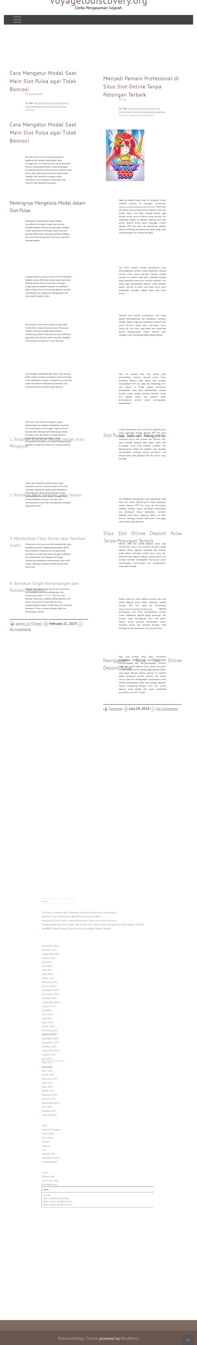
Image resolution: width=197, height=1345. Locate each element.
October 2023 (64, 1048)
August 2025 (63, 987)
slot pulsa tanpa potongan (141, 143)
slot (131, 130)
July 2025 (62, 990)
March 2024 (63, 1035)
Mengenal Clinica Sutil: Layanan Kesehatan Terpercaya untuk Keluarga (85, 961)
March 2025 (63, 1001)
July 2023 (62, 1057)
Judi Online (63, 1109)
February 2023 (64, 1071)
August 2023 (63, 1054)
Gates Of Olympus (65, 1106)
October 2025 (64, 981)
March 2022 (63, 1079)
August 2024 (63, 1020)
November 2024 (65, 1012)
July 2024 (62, 1023)
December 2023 (65, 1043)
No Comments (23, 604)
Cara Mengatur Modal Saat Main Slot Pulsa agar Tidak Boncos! (43, 111)
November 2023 (65, 1046)
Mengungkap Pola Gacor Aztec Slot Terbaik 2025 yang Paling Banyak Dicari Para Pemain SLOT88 (94, 963)
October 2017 (64, 1093)
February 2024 (64, 1037)
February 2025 (64, 1003)
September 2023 (65, 1051)
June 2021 (63, 1091)
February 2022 (64, 1082)
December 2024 (65, 1009)
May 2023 (62, 1062)
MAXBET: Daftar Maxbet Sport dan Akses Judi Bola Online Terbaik (83, 966)
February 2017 (64, 1096)
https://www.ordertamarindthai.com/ (138, 587)
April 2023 (63, 1065)
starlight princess (65, 1126)
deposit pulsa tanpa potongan (142, 139)
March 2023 (63, 1068)
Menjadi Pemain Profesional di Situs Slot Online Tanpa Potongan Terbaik (141, 120)
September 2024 (65, 1017)
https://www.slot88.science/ (69, 1159)
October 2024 (64, 1015)
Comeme (119, 679)
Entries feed (63, 1139)
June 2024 (63, 1026)
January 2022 (64, 1085)
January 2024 (64, 1040)
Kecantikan (63, 1112)
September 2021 (65, 1088)
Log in (61, 1136)
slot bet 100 (63, 1123)
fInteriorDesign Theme (78, 1338)
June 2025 (63, 992)
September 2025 (65, 984)
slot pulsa (47, 131)
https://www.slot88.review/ (69, 1157)
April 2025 (63, 998)
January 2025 (64, 1006)
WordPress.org (64, 1145)
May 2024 (62, 1029)
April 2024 (63, 1032)
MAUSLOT (48, 571)
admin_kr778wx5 (31, 598)
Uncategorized (41, 120)
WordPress (130, 1338)
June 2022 (63, 1074)
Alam (61, 1104)
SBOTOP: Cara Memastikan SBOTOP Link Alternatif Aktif (79, 958)
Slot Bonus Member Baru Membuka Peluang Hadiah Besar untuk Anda (85, 955)
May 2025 (62, 995)
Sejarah (61, 1118)
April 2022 (63, 1077)
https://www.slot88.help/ (68, 1154)
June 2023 (63, 1060)
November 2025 (65, 978)
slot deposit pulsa (45, 129)
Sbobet (61, 1115)
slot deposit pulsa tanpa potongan (146, 141)
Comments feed (64, 1142)
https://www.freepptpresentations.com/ (139, 230)
